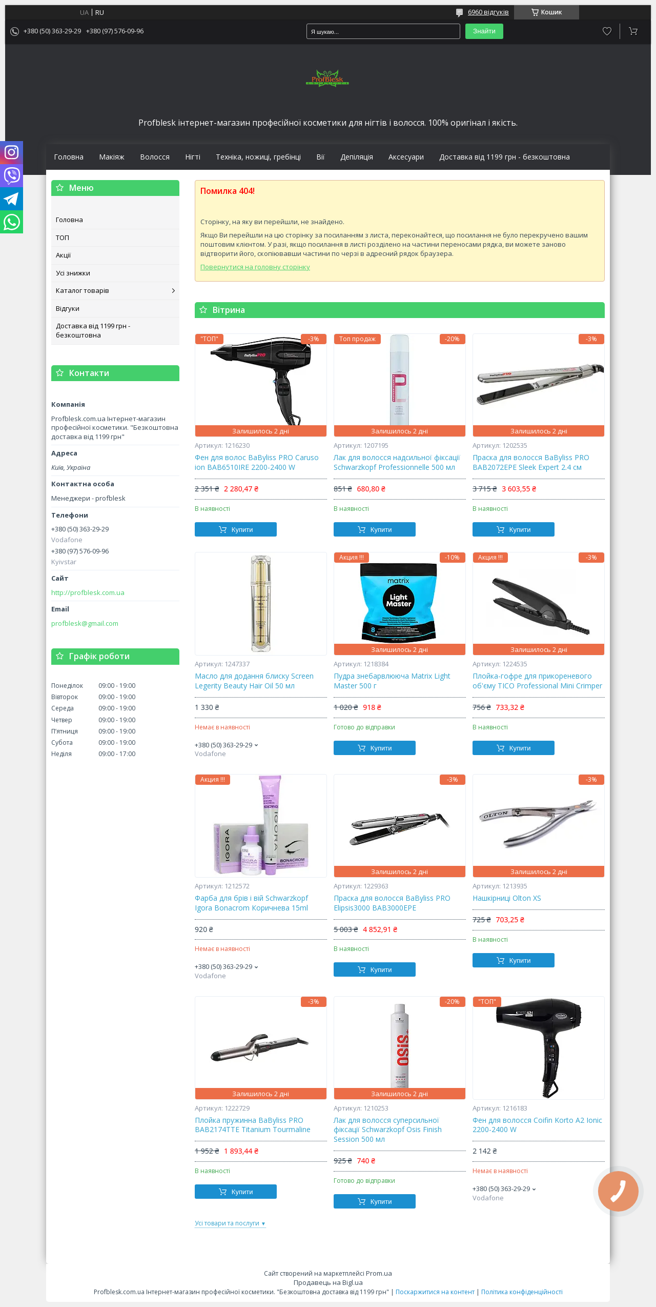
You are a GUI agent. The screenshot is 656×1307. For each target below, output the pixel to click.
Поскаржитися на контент (435, 1292)
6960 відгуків (488, 11)
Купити (242, 529)
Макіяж (112, 157)
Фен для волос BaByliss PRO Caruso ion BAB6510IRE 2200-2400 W (257, 462)
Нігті (192, 157)
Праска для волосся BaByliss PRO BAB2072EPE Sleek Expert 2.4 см (531, 462)
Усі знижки (73, 273)
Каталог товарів (82, 290)
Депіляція (356, 157)
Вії (320, 157)
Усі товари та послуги (227, 1223)
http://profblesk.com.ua (88, 592)
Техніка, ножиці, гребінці (258, 157)
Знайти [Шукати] (484, 31)
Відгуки (67, 308)
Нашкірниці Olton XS (507, 898)
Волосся (155, 157)
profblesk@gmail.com (84, 623)
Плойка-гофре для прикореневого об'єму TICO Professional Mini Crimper (537, 680)
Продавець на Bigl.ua (328, 1282)
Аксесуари (406, 157)
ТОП (62, 237)
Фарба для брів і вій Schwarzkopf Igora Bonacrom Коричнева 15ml (251, 903)
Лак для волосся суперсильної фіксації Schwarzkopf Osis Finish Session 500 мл (388, 1130)
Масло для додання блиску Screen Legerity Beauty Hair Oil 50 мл (254, 680)
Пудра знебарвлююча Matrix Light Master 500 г (392, 680)
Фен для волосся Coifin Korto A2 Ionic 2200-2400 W (537, 1125)
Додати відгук (607, 31)
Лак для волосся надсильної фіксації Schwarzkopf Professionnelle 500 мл (397, 462)
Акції (63, 255)
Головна (69, 157)
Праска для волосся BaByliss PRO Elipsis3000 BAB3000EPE (392, 903)
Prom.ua (379, 1273)
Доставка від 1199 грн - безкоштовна (504, 157)
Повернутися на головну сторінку (255, 266)
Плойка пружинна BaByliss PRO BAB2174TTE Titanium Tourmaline (253, 1125)
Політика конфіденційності (522, 1292)
